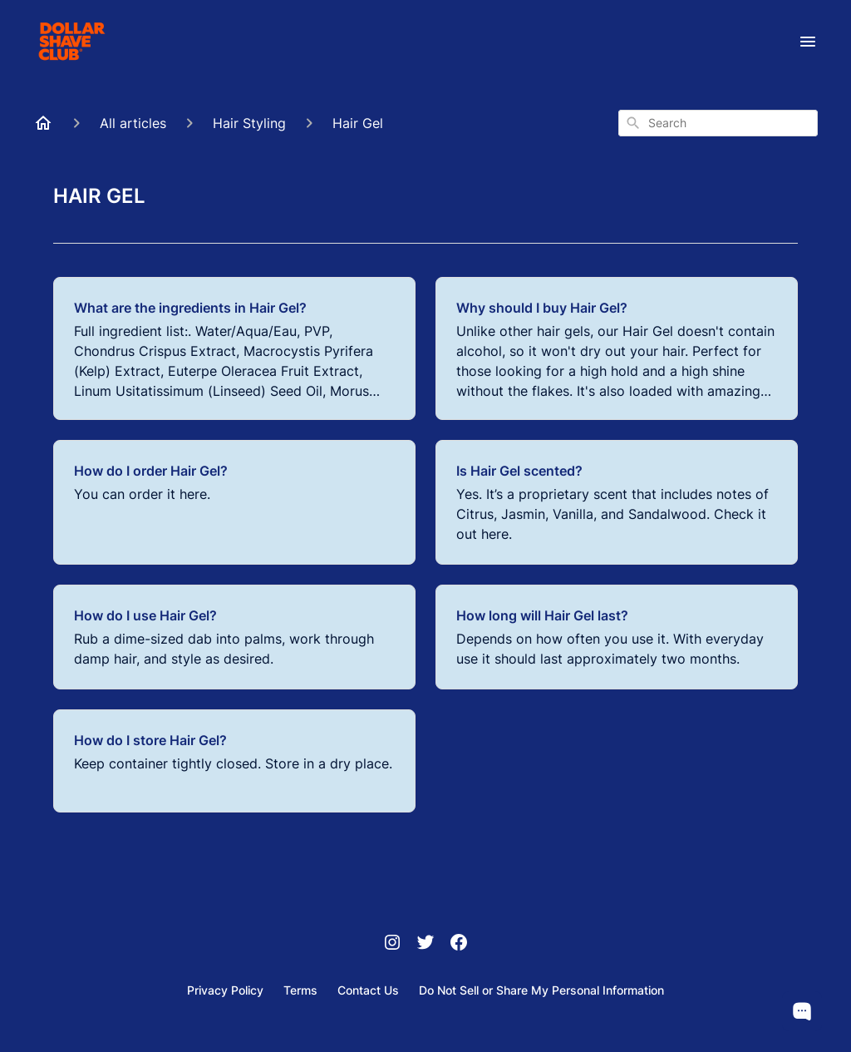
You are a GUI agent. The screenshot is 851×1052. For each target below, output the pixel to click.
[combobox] (718, 123)
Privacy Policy (225, 990)
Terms (300, 990)
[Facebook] (459, 944)
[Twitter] (425, 944)
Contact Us (368, 990)
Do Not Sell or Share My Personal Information (541, 990)
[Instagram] (392, 944)
